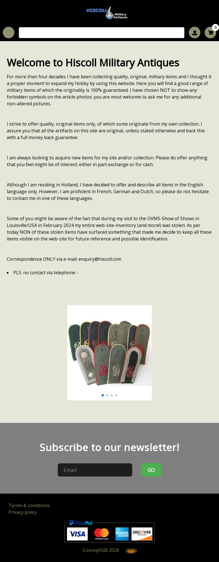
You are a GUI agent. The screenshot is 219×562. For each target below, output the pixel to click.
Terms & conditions (29, 505)
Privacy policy (22, 512)
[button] (103, 395)
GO (151, 470)
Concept (95, 550)
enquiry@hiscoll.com (99, 259)
